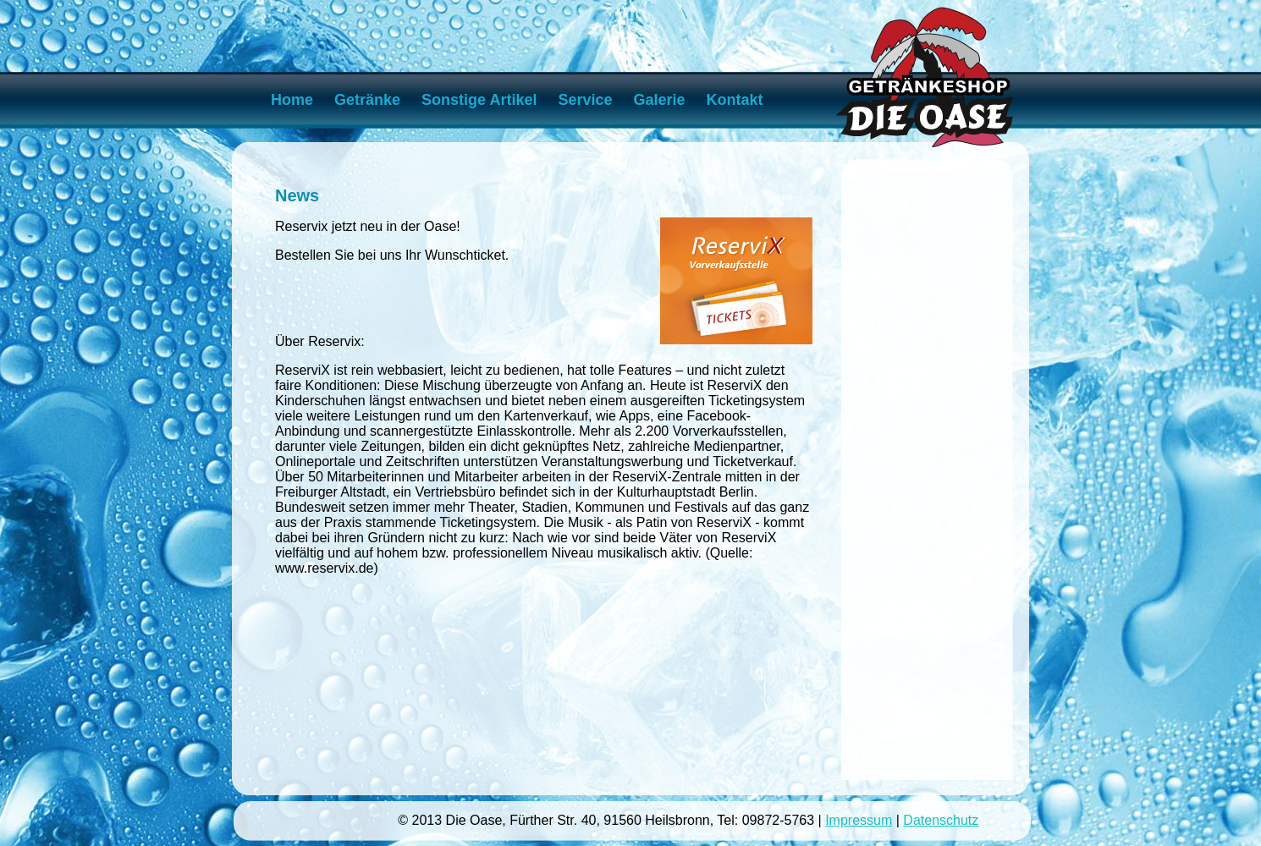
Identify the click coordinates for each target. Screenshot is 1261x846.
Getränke (367, 99)
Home (292, 99)
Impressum (858, 820)
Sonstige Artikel (479, 99)
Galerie (660, 99)
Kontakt (735, 99)
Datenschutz (940, 820)
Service (585, 99)
